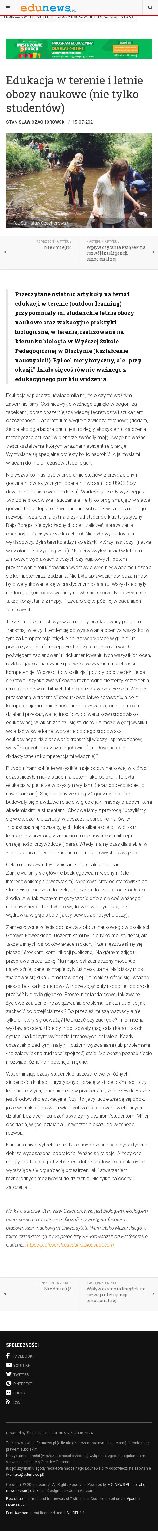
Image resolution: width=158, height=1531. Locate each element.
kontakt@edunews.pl (25, 1474)
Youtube (18, 1365)
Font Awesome (19, 1513)
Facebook (19, 1356)
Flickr (15, 1392)
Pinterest (19, 1383)
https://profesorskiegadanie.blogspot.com (69, 1245)
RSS (13, 1402)
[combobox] (150, 7)
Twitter (17, 1374)
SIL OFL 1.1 (76, 1513)
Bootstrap (14, 1499)
